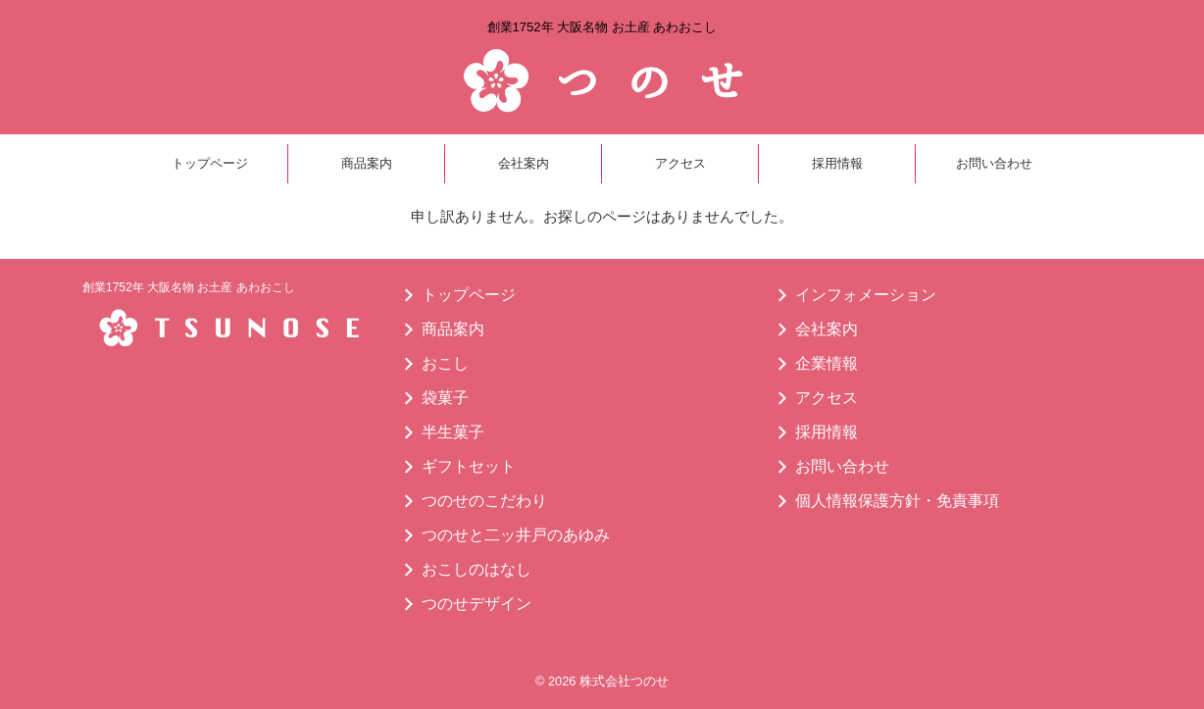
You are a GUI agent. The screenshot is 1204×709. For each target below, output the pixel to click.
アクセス (680, 163)
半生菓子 (453, 432)
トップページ (210, 163)
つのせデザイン (476, 603)
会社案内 (523, 163)
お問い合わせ (994, 163)
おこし (445, 363)
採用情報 (837, 163)
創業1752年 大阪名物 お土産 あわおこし (188, 287)
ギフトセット (469, 466)
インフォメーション (865, 294)
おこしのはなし (476, 569)
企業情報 (826, 363)
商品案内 (366, 163)
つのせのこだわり (484, 500)
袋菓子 (445, 397)
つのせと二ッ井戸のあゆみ (516, 535)
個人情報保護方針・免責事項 (897, 500)
